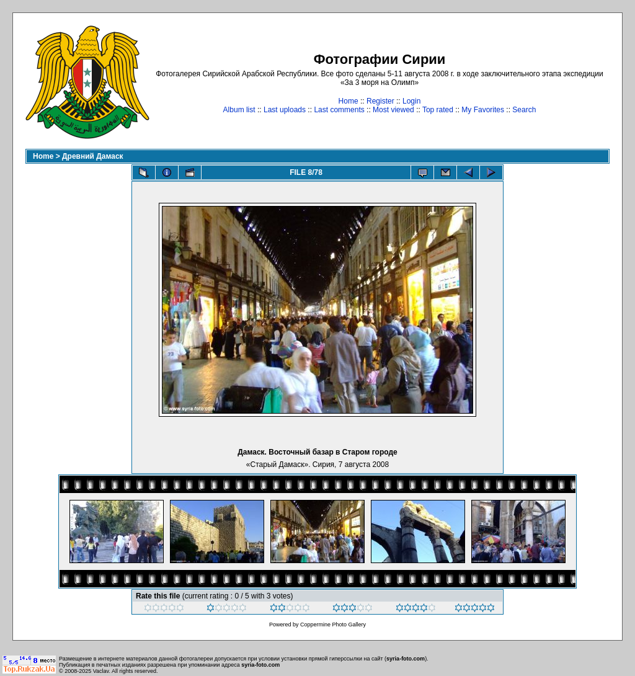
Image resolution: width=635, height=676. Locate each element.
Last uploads (285, 109)
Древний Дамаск (92, 156)
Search (524, 109)
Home (348, 101)
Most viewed (393, 109)
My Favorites (482, 109)
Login (411, 101)
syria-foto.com (405, 659)
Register (380, 101)
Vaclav (101, 671)
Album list (239, 109)
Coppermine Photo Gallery (333, 624)
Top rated (437, 109)
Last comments (339, 109)
